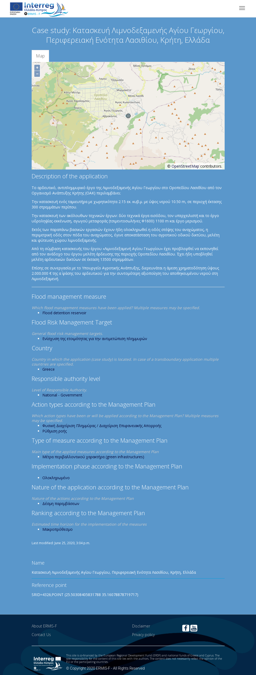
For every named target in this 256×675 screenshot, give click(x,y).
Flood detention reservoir (64, 312)
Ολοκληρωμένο (56, 477)
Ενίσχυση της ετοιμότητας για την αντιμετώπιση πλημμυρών (94, 338)
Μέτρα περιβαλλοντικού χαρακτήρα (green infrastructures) (93, 456)
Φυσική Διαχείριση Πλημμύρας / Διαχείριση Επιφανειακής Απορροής (101, 425)
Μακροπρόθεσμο (57, 529)
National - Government (62, 395)
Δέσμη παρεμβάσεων (60, 503)
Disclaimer (141, 626)
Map (40, 56)
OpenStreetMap (185, 166)
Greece (48, 369)
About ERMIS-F (44, 626)
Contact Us (41, 634)
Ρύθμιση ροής (54, 431)
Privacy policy (143, 634)
